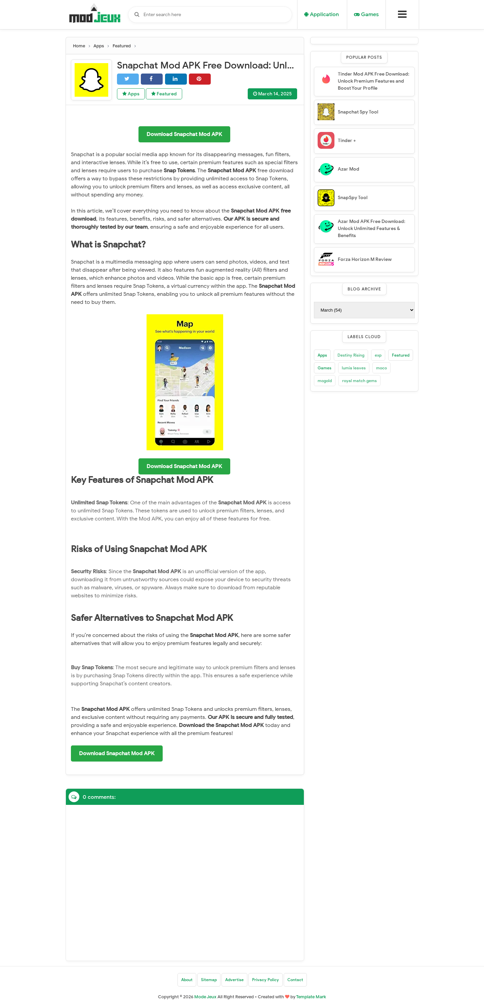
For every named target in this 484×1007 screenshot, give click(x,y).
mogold (325, 380)
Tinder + (347, 140)
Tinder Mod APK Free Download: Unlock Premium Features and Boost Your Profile (373, 81)
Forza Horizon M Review (365, 259)
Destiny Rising (350, 355)
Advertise (234, 979)
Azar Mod (348, 169)
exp (378, 355)
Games (324, 367)
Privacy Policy (265, 979)
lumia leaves (354, 367)
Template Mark (311, 997)
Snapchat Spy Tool (358, 112)
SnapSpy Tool (352, 197)
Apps (130, 94)
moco (381, 367)
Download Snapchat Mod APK (184, 134)
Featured (164, 94)
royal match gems (359, 380)
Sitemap (209, 979)
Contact (295, 979)
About (187, 979)
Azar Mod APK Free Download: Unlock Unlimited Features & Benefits (371, 228)
